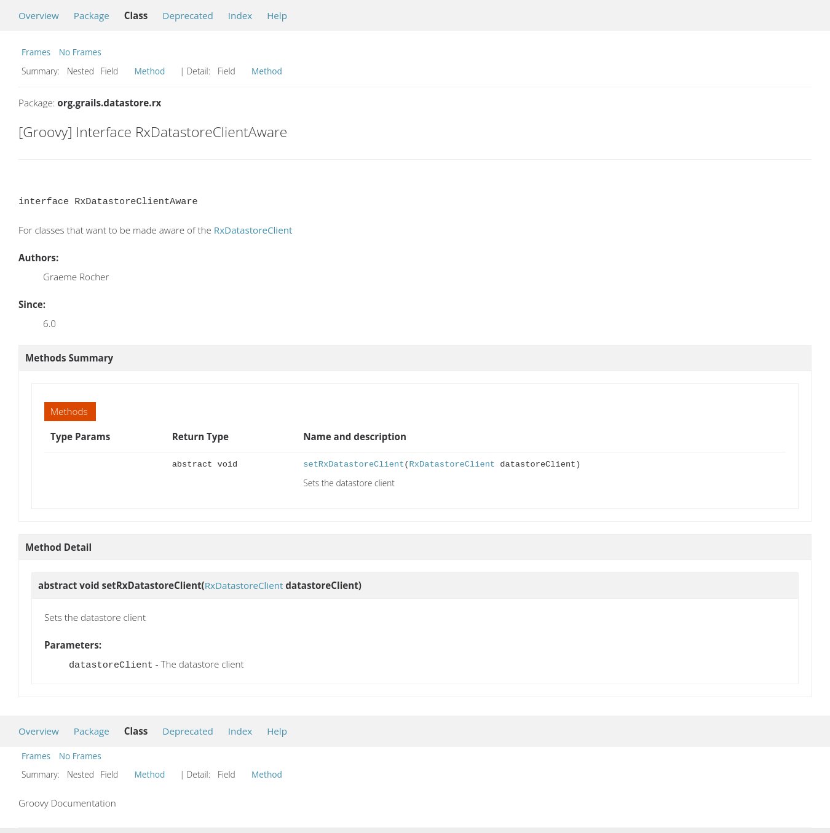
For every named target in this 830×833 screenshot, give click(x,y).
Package (91, 15)
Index (240, 15)
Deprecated (187, 15)
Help (277, 15)
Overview (38, 15)
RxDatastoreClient (253, 230)
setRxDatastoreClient (353, 464)
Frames (36, 52)
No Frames (80, 52)
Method (150, 71)
